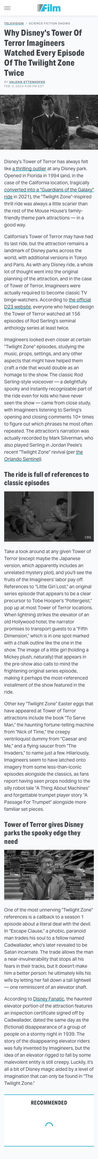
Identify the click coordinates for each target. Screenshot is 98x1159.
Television (14, 23)
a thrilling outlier (29, 169)
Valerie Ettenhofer (27, 82)
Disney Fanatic (48, 999)
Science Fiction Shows (49, 23)
